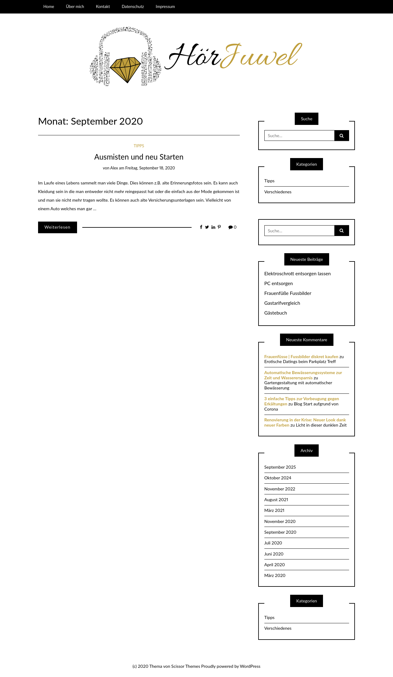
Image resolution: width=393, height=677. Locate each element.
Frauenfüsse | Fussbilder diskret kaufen (301, 356)
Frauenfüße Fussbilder (287, 293)
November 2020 (280, 521)
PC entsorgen (278, 283)
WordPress (250, 666)
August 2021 (276, 499)
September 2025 (280, 467)
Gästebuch (275, 312)
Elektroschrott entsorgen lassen (297, 273)
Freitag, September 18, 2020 (150, 167)
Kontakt (103, 6)
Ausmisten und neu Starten (139, 156)
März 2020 (275, 575)
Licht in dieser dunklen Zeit (321, 424)
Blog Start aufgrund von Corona (301, 406)
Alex (114, 167)
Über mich (75, 6)
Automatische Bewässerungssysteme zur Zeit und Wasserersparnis (303, 375)
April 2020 (274, 564)
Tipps (139, 145)
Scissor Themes (185, 666)
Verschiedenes (278, 191)
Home (48, 6)
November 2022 (279, 488)
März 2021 (274, 510)
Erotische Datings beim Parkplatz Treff (300, 361)
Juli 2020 (273, 542)
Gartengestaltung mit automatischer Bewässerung (298, 385)
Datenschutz (133, 6)
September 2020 (280, 532)
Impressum (165, 6)
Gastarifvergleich (282, 303)
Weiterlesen (58, 227)
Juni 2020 (274, 553)
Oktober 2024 (277, 477)
